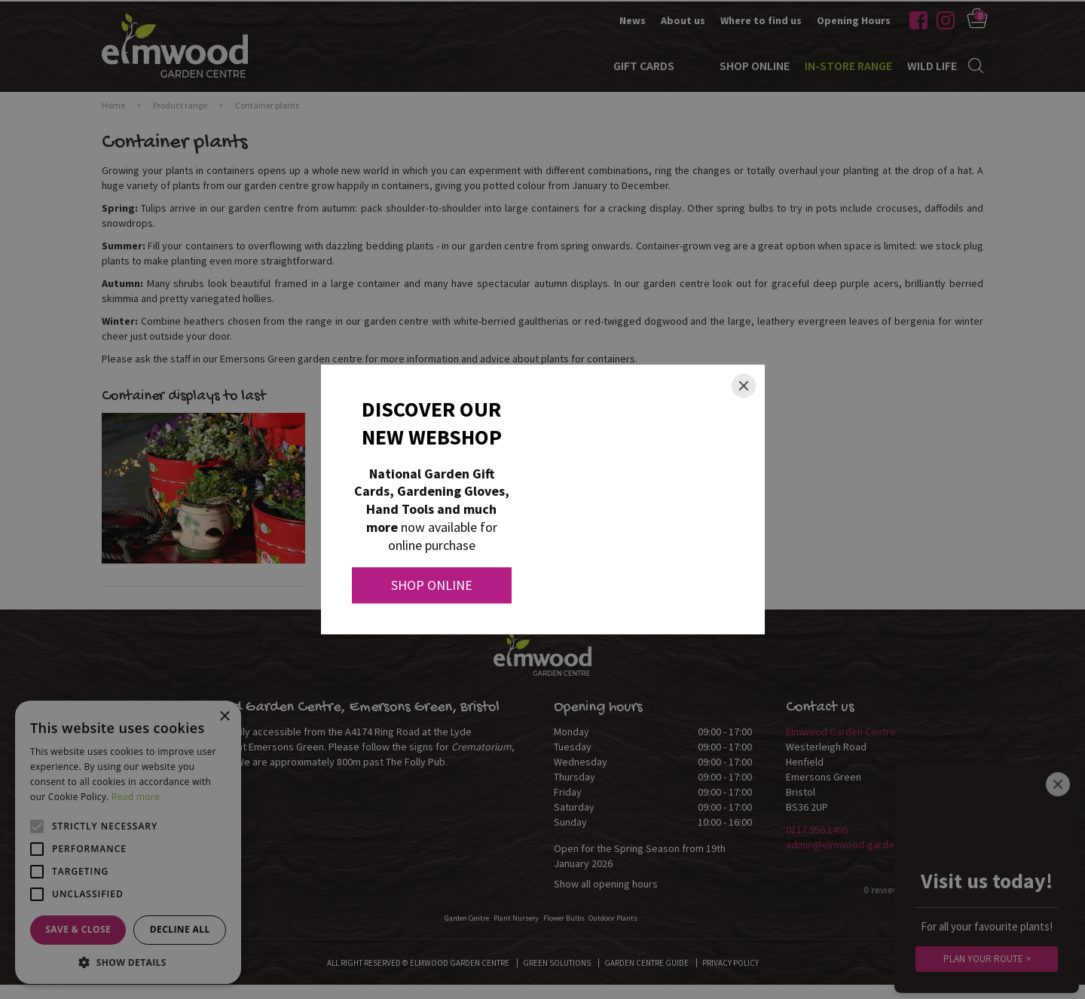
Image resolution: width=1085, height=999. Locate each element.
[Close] (744, 386)
